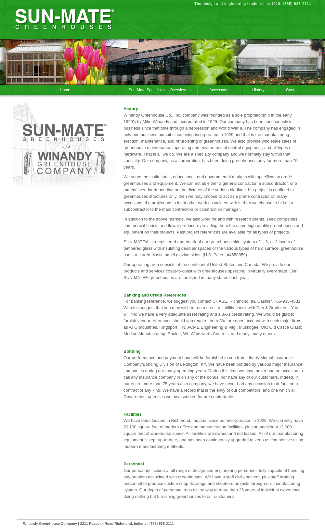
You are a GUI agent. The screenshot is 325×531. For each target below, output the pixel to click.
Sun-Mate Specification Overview (157, 90)
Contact (292, 90)
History (258, 90)
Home (65, 90)
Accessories (219, 90)
